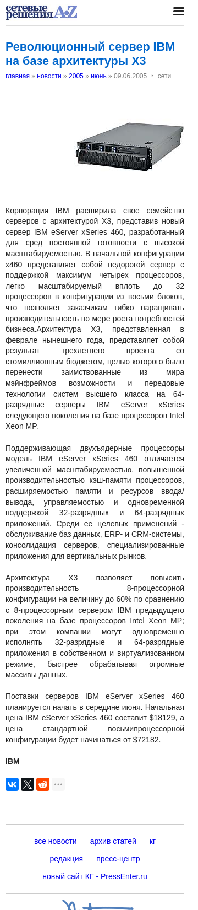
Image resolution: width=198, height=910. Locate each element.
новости (49, 76)
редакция (66, 858)
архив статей (113, 841)
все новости (55, 841)
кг (153, 841)
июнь (99, 76)
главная (18, 76)
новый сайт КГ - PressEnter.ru (94, 876)
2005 (76, 76)
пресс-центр (118, 858)
